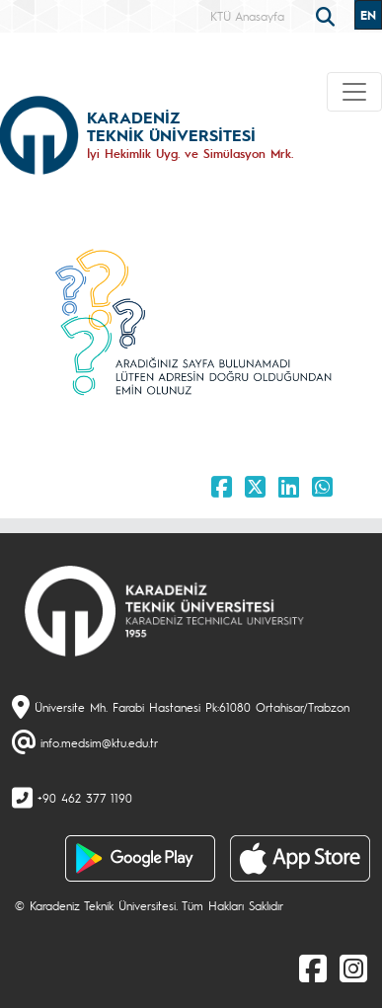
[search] (328, 15)
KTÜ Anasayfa (247, 16)
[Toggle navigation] (354, 92)
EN (368, 15)
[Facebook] (313, 967)
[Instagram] (353, 967)
